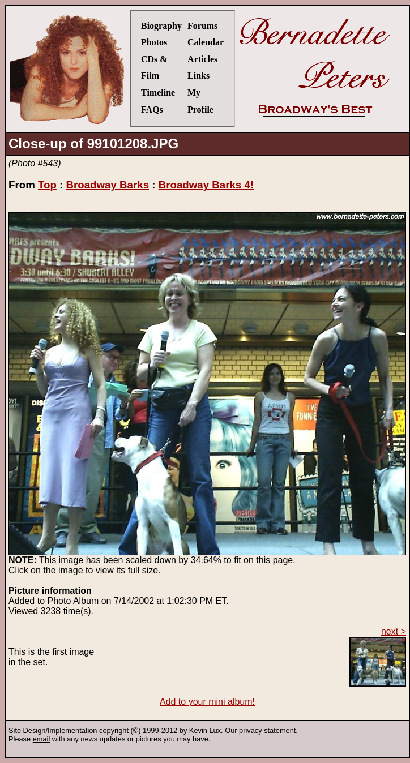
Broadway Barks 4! (206, 185)
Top (47, 185)
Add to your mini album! (207, 701)
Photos (154, 42)
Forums (202, 26)
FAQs (152, 109)
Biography (161, 26)
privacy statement (267, 730)
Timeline (158, 92)
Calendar (205, 42)
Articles (202, 59)
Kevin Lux (205, 730)
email (41, 739)
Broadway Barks (107, 185)
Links (198, 75)
